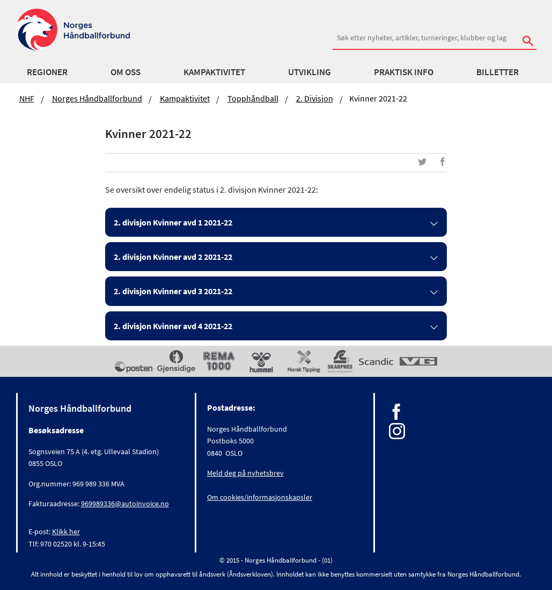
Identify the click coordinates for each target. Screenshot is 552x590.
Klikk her (66, 531)
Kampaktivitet (214, 72)
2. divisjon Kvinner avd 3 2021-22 (173, 291)
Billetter (497, 72)
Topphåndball (252, 98)
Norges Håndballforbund (97, 98)
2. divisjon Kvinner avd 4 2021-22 (173, 326)
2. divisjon (314, 98)
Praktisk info (403, 72)
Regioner (47, 72)
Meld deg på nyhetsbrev (245, 473)
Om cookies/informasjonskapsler (259, 497)
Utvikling (309, 72)
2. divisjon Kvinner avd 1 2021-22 (173, 222)
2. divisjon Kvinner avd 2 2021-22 (173, 256)
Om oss (126, 72)
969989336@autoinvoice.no (125, 503)
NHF (26, 98)
